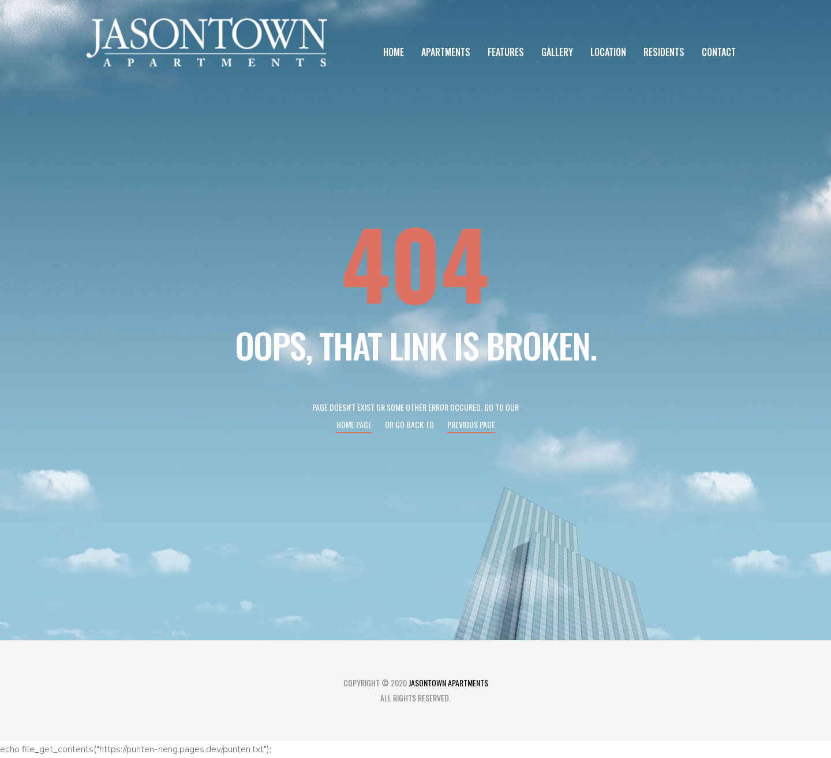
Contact (719, 52)
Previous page (471, 424)
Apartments (445, 52)
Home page (354, 424)
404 (415, 262)
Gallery (557, 52)
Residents (663, 52)
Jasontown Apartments (448, 683)
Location (608, 52)
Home (393, 52)
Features (506, 52)
